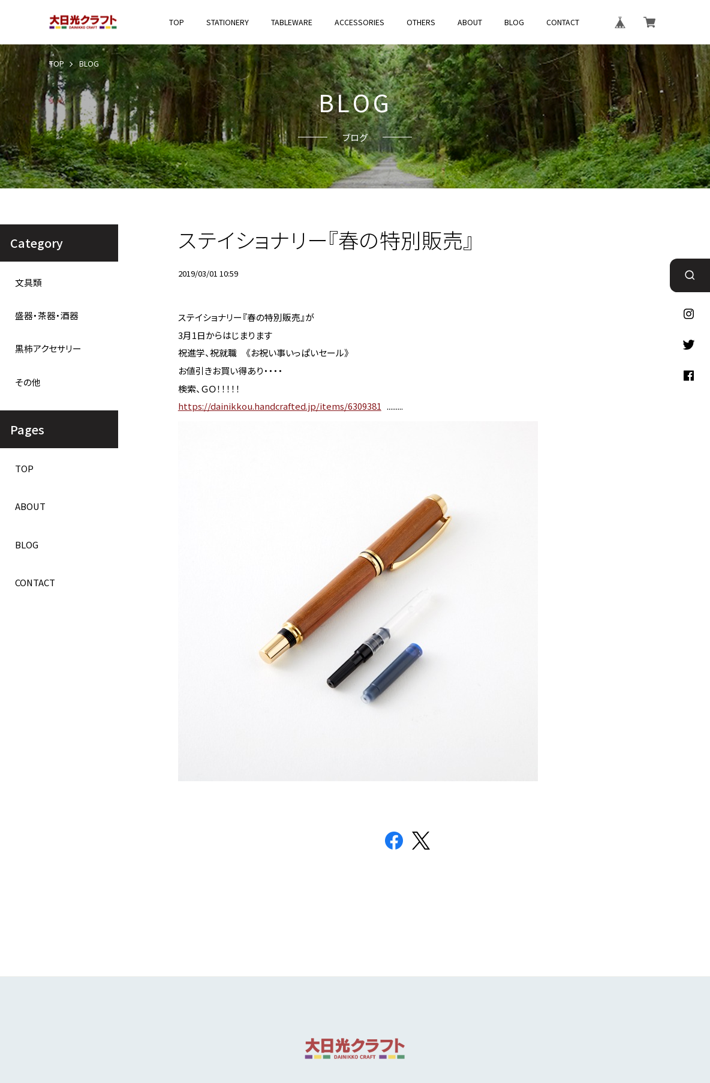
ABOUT (470, 22)
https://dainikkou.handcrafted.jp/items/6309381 (279, 406)
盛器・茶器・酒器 (47, 316)
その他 (28, 382)
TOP (176, 22)
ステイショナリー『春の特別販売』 (326, 239)
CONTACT (562, 22)
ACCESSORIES (359, 22)
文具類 (28, 283)
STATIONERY (227, 22)
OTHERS (421, 22)
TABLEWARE (291, 22)
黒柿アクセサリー (48, 349)
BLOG (514, 22)
